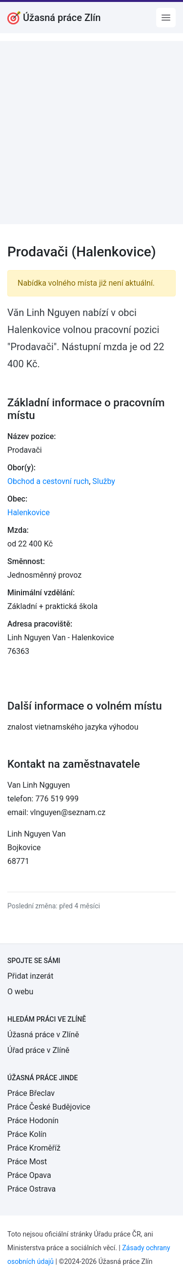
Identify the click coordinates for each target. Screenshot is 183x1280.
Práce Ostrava (31, 1189)
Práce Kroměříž (34, 1148)
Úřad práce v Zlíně (38, 1050)
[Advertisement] (91, 132)
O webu (20, 991)
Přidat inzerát (30, 976)
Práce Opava (29, 1175)
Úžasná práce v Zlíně (43, 1034)
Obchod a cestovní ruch (48, 481)
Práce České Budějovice (48, 1107)
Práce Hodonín (33, 1120)
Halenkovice (28, 512)
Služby (103, 481)
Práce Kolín (26, 1134)
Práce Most (27, 1161)
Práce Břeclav (31, 1093)
